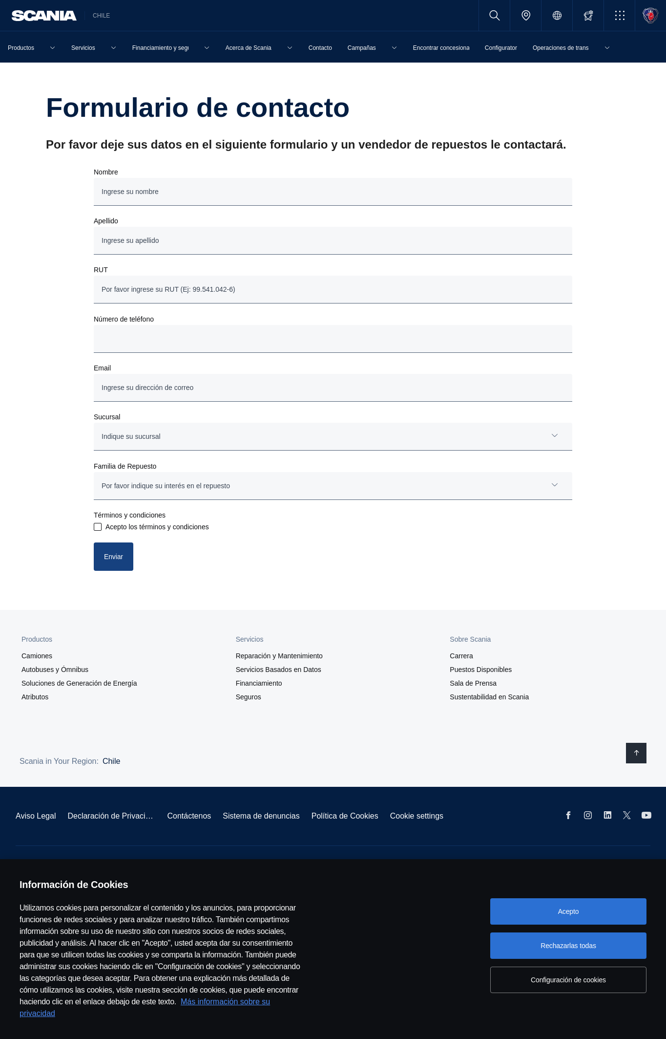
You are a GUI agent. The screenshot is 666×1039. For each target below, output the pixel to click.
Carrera (461, 656)
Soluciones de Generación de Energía (79, 683)
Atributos (34, 697)
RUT (101, 270)
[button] (619, 15)
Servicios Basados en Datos (278, 669)
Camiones (36, 656)
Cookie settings (416, 816)
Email (102, 368)
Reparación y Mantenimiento (279, 656)
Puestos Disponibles (481, 669)
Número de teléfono (124, 319)
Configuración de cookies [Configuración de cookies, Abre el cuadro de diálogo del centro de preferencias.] (568, 980)
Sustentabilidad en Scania (489, 697)
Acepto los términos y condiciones (157, 527)
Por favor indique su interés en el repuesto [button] (166, 486)
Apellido (106, 221)
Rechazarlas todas (568, 946)
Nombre (106, 172)
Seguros (248, 697)
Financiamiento (259, 683)
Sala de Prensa (473, 683)
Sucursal (107, 417)
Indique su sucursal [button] (131, 436)
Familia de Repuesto (125, 466)
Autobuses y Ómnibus (54, 669)
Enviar (113, 557)
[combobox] (333, 437)
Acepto (568, 911)
